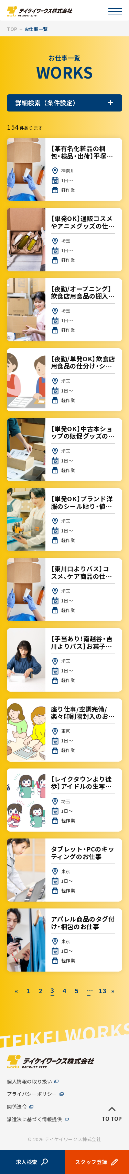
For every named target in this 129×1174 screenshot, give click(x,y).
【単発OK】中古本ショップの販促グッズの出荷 (64, 449)
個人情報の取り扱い (29, 1081)
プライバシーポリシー (32, 1094)
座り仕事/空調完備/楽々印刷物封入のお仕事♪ (64, 730)
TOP (12, 29)
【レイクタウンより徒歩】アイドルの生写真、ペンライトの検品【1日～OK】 (64, 800)
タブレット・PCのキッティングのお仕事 (64, 870)
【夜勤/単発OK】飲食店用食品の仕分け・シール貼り (64, 379)
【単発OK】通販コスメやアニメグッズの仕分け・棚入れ (64, 239)
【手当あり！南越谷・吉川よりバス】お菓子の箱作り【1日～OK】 (64, 659)
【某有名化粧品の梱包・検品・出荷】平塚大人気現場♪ (64, 169)
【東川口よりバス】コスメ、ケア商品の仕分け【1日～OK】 (64, 589)
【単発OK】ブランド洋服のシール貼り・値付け (64, 519)
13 (101, 990)
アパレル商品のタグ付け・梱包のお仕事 (64, 940)
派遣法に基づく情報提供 (34, 1119)
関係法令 (17, 1107)
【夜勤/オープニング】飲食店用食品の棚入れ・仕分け (64, 309)
